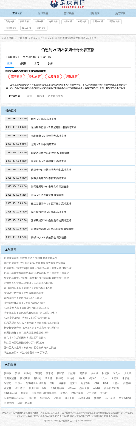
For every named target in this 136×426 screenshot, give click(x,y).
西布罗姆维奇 (55, 96)
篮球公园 (9, 403)
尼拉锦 (57, 398)
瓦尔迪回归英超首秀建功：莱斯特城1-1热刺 (28, 287)
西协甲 (72, 373)
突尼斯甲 (25, 378)
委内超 (97, 398)
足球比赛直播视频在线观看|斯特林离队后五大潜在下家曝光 (36, 273)
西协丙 (27, 373)
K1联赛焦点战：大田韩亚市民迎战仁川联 (26, 307)
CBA (97, 383)
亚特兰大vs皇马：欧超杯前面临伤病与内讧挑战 (30, 347)
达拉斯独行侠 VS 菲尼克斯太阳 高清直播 (53, 127)
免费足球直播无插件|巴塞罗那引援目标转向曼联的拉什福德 (36, 278)
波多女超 (70, 398)
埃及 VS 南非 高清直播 (43, 119)
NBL (44, 388)
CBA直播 (41, 28)
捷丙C (92, 378)
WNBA (96, 388)
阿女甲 (116, 373)
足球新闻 (95, 13)
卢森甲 (62, 383)
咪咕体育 (35, 76)
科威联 (105, 373)
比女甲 (103, 378)
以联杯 (24, 393)
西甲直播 (24, 21)
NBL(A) (71, 388)
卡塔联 (114, 378)
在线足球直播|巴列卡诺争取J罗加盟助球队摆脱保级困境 (34, 263)
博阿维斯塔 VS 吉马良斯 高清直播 (50, 186)
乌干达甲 (110, 398)
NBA (105, 383)
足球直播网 (7, 38)
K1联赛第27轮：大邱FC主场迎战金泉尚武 (27, 317)
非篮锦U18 (125, 398)
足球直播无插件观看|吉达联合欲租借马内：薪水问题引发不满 (38, 268)
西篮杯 (127, 383)
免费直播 (53, 76)
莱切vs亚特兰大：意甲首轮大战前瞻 (24, 292)
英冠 (29, 96)
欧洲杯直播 (11, 28)
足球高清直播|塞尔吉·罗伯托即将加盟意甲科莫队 (30, 258)
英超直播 (10, 21)
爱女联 (128, 373)
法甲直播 (68, 21)
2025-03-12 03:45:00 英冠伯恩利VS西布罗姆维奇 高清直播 (63, 38)
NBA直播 (26, 28)
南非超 (49, 373)
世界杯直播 (114, 21)
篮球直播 (69, 13)
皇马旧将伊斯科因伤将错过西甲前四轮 (25, 337)
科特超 (59, 378)
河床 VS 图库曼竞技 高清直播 (47, 195)
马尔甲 (18, 383)
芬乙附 (61, 373)
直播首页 (17, 13)
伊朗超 (38, 373)
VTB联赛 (91, 393)
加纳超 (71, 378)
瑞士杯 (48, 378)
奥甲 (52, 383)
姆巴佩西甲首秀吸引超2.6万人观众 (23, 297)
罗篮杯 (7, 388)
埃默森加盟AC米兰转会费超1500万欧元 (26, 352)
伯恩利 (40, 96)
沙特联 (7, 373)
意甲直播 (53, 21)
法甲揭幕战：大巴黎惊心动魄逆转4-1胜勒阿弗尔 (30, 312)
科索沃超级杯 (25, 403)
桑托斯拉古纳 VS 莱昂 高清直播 (48, 212)
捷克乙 (73, 383)
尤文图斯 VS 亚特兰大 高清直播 (48, 135)
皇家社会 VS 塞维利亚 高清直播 (48, 161)
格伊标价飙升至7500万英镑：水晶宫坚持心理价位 (31, 327)
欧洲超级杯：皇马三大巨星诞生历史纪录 (26, 332)
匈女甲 (82, 378)
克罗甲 (83, 373)
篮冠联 (104, 393)
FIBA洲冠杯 (57, 388)
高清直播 (16, 76)
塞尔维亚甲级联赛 (36, 383)
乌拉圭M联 (84, 398)
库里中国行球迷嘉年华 (44, 393)
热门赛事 (120, 13)
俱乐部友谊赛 (111, 388)
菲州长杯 (34, 388)
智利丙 (37, 378)
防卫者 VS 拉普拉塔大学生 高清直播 (51, 169)
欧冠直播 (82, 21)
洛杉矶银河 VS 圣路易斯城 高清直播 (51, 220)
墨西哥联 (84, 388)
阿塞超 (7, 383)
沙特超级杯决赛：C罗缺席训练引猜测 (24, 302)
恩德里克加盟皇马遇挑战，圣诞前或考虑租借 (28, 283)
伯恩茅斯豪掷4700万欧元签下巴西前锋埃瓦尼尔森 (31, 322)
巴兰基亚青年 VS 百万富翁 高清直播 (51, 203)
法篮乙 (64, 393)
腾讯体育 (72, 76)
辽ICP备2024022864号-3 (81, 420)
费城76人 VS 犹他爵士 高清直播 (49, 237)
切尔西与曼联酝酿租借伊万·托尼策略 (24, 342)
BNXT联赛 (77, 393)
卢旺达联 (20, 388)
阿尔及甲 (86, 383)
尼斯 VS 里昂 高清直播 (43, 144)
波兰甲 (94, 373)
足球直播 (43, 13)
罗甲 (17, 373)
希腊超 (126, 378)
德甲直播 (39, 21)
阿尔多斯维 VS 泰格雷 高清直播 (48, 178)
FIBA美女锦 (10, 393)
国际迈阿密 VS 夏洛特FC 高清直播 (50, 152)
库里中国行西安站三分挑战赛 (20, 398)
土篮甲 (116, 383)
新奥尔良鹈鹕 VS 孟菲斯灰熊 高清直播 (52, 229)
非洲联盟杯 (10, 378)
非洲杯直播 (97, 21)
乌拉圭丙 (45, 398)
